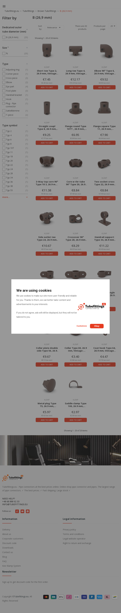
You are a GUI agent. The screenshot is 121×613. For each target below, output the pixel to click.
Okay (96, 326)
